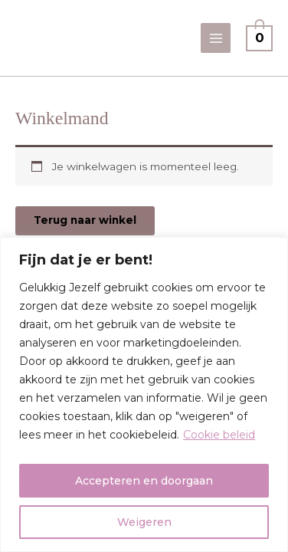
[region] (144, 394)
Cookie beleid (219, 435)
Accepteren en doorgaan (144, 481)
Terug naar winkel (85, 220)
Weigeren (144, 522)
